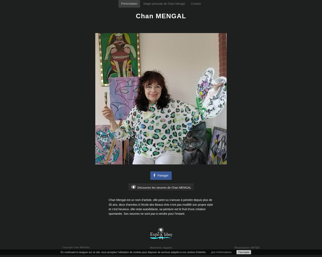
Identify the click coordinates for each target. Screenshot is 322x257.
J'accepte (244, 252)
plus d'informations (221, 252)
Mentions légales (161, 247)
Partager (160, 175)
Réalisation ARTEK (247, 247)
